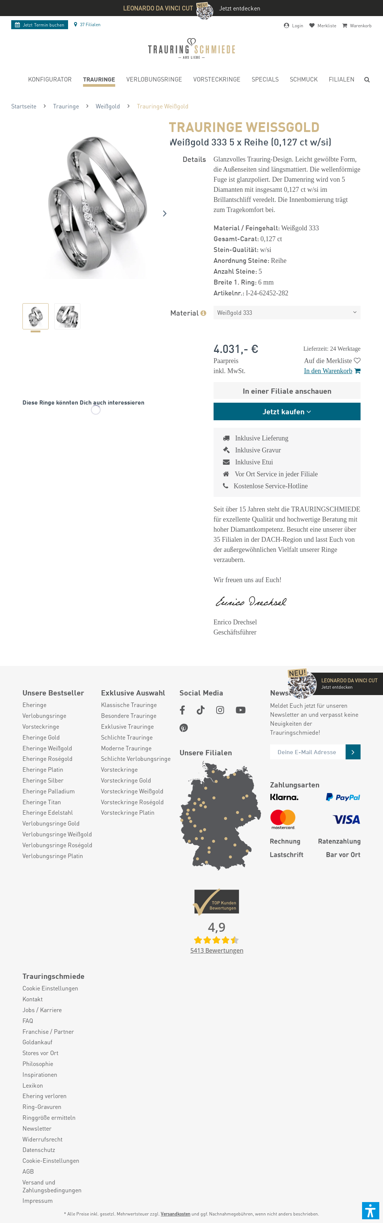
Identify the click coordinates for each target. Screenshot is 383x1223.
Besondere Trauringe (128, 715)
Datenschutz (38, 1149)
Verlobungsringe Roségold (57, 845)
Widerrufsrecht (42, 1139)
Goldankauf (37, 1042)
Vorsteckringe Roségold (132, 802)
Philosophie (37, 1063)
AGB (28, 1171)
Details (194, 159)
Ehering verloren (44, 1096)
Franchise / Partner (48, 1031)
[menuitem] (49, 80)
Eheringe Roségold (47, 758)
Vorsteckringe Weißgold (132, 791)
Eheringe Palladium (48, 791)
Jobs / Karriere (42, 1010)
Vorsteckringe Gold (126, 780)
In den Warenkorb (332, 371)
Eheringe (34, 705)
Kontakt (32, 999)
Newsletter (37, 1128)
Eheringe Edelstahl (47, 812)
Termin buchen (39, 25)
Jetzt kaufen (283, 411)
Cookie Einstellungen (50, 988)
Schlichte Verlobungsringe (136, 758)
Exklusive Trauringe (127, 726)
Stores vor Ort (40, 1053)
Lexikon (32, 1085)
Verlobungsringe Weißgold (57, 834)
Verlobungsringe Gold (51, 823)
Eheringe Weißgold (47, 748)
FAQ (27, 1020)
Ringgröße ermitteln (49, 1117)
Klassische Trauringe (129, 705)
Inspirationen (39, 1074)
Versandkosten (175, 1214)
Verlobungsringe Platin (52, 856)
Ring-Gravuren (41, 1106)
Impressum (37, 1200)
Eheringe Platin (42, 769)
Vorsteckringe (40, 726)
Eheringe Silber (43, 780)
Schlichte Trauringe (127, 737)
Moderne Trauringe (126, 748)
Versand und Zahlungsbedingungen (52, 1186)
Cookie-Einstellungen (50, 1160)
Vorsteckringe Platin (127, 812)
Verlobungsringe (44, 715)
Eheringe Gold (41, 737)
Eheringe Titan (41, 802)
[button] (370, 1210)
